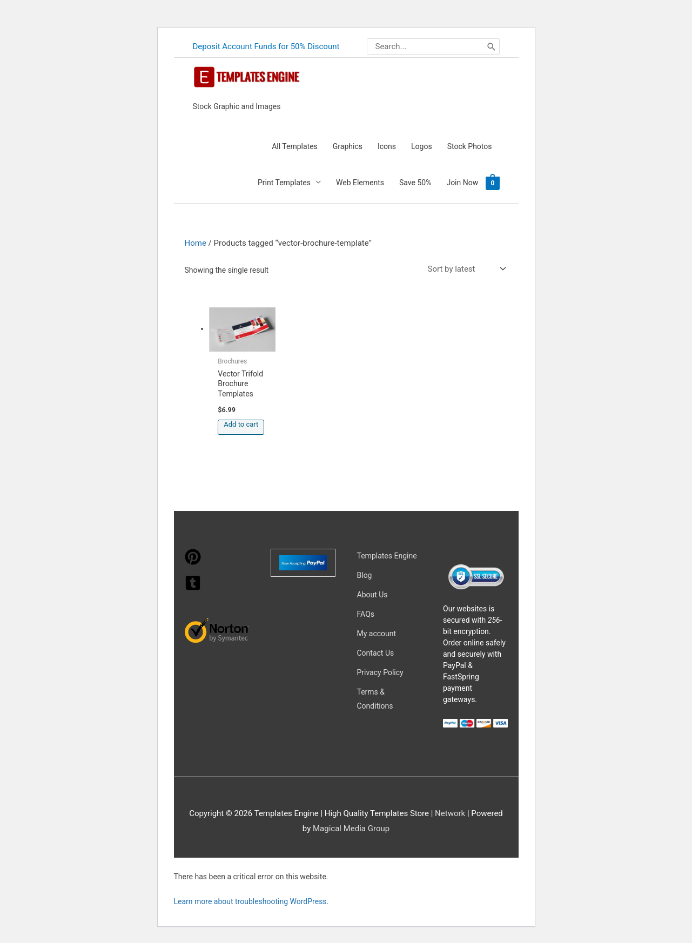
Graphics (347, 146)
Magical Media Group (351, 828)
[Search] (491, 47)
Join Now (462, 182)
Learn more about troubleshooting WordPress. (251, 901)
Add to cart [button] (241, 424)
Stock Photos (469, 146)
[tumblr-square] (193, 588)
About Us (372, 594)
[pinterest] (193, 562)
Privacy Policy (380, 672)
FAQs (366, 614)
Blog (364, 575)
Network (450, 813)
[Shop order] (464, 269)
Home (195, 243)
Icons (387, 146)
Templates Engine (387, 555)
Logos (421, 146)
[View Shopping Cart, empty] (492, 182)
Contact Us (375, 653)
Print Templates (284, 182)
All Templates (295, 146)
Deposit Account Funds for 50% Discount (266, 46)
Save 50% (415, 182)
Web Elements (360, 182)
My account (377, 633)
